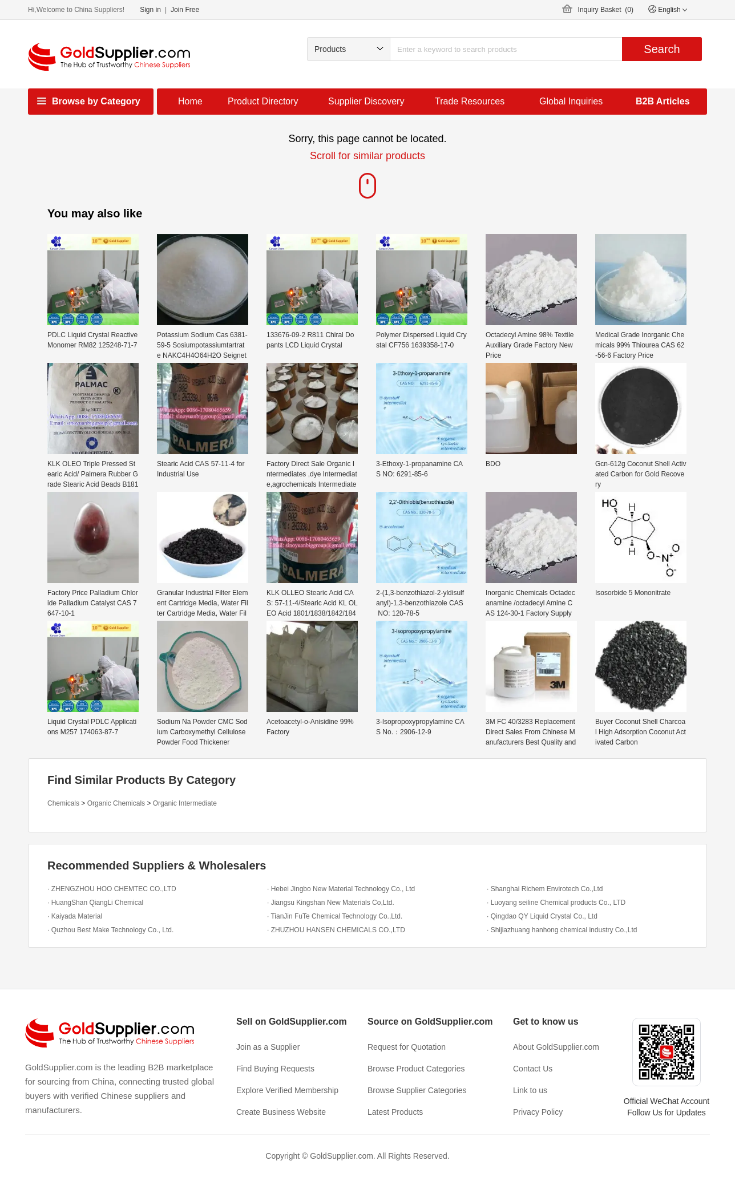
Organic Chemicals (116, 803)
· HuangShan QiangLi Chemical (95, 903)
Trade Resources (469, 101)
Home (190, 101)
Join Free (185, 10)
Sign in (150, 10)
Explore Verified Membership (287, 1090)
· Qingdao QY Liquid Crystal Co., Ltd (542, 916)
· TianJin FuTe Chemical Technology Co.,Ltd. (334, 916)
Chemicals (63, 803)
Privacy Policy (538, 1112)
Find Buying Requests (275, 1068)
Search (662, 49)
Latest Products (395, 1112)
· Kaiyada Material (74, 916)
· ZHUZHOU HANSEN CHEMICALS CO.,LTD (336, 930)
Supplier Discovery (366, 101)
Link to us (530, 1090)
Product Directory (263, 101)
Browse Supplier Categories (417, 1090)
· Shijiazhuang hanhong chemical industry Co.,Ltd (562, 930)
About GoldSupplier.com (556, 1046)
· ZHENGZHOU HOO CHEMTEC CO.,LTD (111, 889)
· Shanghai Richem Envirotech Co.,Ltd (545, 889)
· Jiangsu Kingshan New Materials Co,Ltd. (330, 903)
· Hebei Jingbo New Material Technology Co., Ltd (341, 889)
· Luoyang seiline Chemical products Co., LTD (556, 903)
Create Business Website (281, 1112)
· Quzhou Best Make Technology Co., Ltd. (110, 930)
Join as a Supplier (268, 1046)
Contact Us (532, 1068)
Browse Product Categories (416, 1068)
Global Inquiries (571, 101)
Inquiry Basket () (605, 10)
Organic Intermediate (185, 803)
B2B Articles (663, 101)
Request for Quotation (407, 1046)
